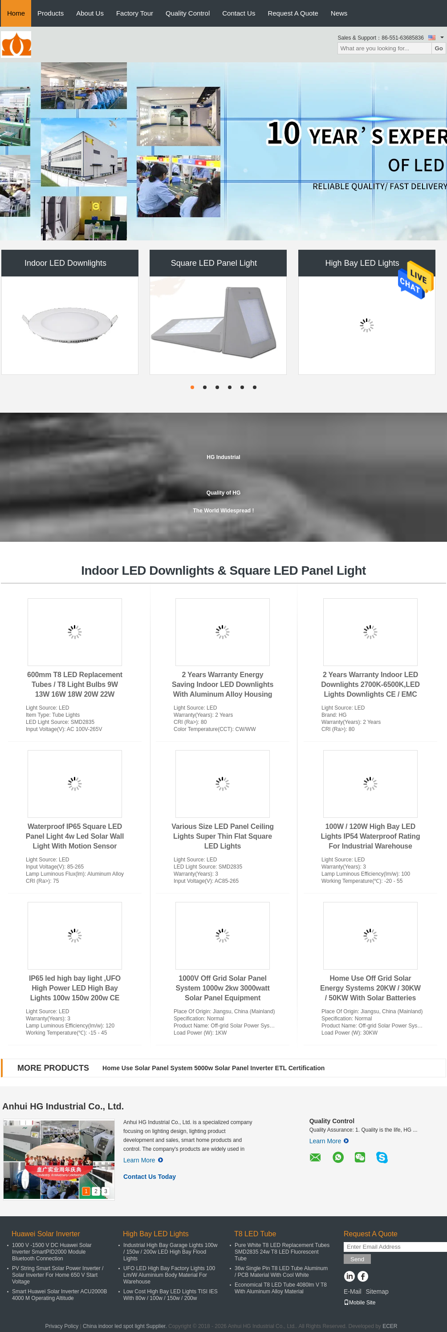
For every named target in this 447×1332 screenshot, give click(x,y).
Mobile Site (359, 1303)
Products (50, 13)
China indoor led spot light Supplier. (125, 1326)
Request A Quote (293, 13)
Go (439, 48)
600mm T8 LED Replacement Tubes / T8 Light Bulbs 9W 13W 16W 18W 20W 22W (74, 684)
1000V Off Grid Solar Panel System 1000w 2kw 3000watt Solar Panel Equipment (222, 988)
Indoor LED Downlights (65, 263)
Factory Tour (134, 13)
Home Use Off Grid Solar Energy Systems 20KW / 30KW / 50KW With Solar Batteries (370, 988)
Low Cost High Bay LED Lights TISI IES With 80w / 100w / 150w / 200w (170, 1294)
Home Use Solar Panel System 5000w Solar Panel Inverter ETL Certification (213, 1068)
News (339, 13)
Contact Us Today (149, 1176)
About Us (90, 13)
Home (16, 13)
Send (357, 1259)
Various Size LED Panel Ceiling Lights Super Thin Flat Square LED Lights (222, 836)
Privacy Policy (61, 1326)
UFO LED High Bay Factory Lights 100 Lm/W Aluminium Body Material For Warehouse (169, 1275)
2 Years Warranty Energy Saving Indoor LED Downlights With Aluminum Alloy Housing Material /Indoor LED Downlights (222, 694)
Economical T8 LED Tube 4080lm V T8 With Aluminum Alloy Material (281, 1288)
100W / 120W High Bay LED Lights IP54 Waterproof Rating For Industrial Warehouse (370, 836)
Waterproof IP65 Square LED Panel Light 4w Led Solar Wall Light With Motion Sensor (75, 836)
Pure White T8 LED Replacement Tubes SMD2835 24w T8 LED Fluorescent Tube (282, 1252)
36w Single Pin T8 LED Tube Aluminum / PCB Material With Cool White (281, 1271)
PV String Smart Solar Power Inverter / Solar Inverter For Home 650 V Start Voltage (57, 1275)
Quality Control (188, 13)
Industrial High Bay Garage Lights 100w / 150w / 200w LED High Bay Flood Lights (170, 1252)
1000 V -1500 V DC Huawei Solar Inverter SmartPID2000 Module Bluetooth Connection (52, 1252)
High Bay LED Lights (362, 263)
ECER (389, 1326)
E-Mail (353, 1291)
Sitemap (377, 1291)
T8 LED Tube (255, 1234)
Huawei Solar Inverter (46, 1234)
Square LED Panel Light (214, 263)
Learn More (143, 1160)
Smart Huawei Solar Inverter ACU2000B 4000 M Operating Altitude (59, 1294)
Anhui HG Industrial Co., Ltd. (63, 1106)
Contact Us (238, 13)
